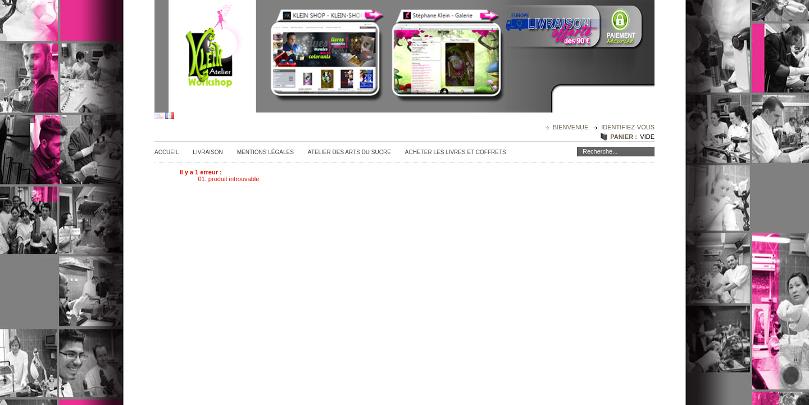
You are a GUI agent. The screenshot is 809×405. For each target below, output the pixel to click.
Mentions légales (265, 152)
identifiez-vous (628, 127)
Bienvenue (571, 127)
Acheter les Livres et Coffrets (455, 152)
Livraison (207, 152)
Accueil (166, 152)
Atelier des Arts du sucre (349, 152)
